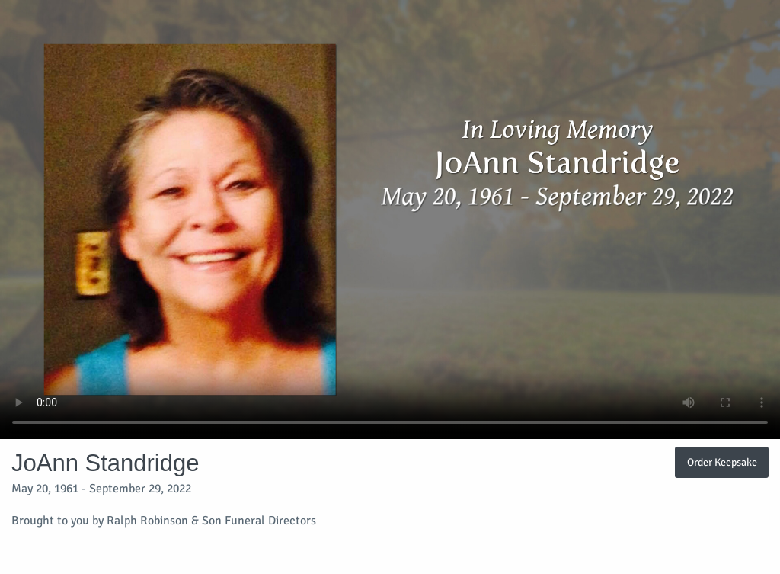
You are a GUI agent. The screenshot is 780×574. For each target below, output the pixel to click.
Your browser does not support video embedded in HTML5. (390, 219)
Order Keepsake (722, 462)
